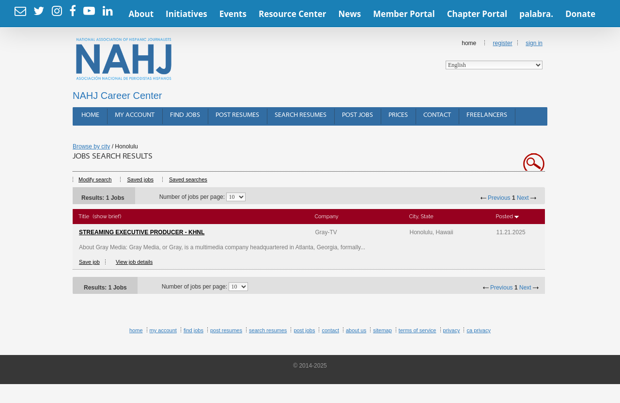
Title (83, 216)
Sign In (534, 43)
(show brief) (107, 216)
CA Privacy (478, 330)
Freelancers (486, 115)
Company (327, 216)
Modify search (94, 179)
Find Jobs (185, 115)
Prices (398, 115)
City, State (421, 216)
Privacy (451, 330)
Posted (504, 216)
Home (494, 54)
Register (502, 43)
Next (523, 197)
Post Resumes (237, 115)
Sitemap (382, 330)
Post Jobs (357, 115)
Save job (89, 262)
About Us (356, 330)
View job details (134, 262)
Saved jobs (140, 179)
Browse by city (91, 146)
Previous (499, 197)
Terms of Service (417, 330)
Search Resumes (300, 115)
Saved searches (188, 179)
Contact (437, 115)
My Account (135, 115)
